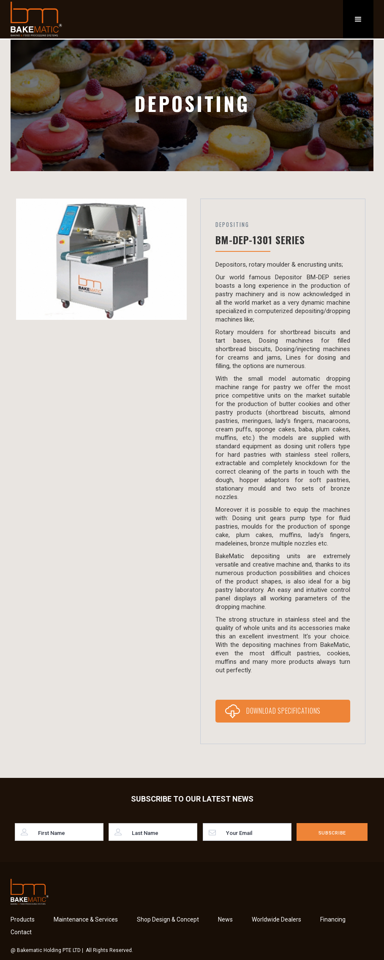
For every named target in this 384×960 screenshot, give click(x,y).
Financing (333, 919)
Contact (21, 932)
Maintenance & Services (86, 919)
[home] (36, 19)
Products (23, 919)
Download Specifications (283, 711)
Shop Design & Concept (168, 919)
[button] (358, 19)
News (225, 919)
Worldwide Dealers (276, 919)
